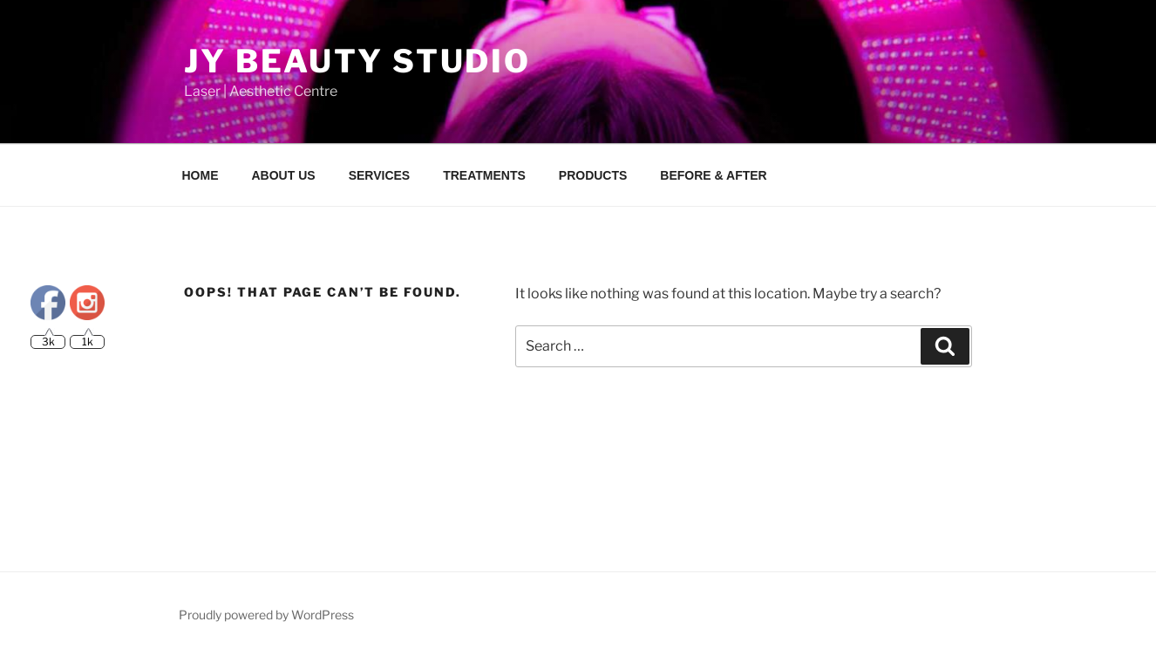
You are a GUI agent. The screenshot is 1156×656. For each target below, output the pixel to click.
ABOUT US (284, 175)
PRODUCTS (593, 175)
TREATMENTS (484, 175)
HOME (200, 175)
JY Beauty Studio (357, 61)
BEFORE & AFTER (713, 175)
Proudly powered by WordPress (266, 614)
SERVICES (380, 175)
